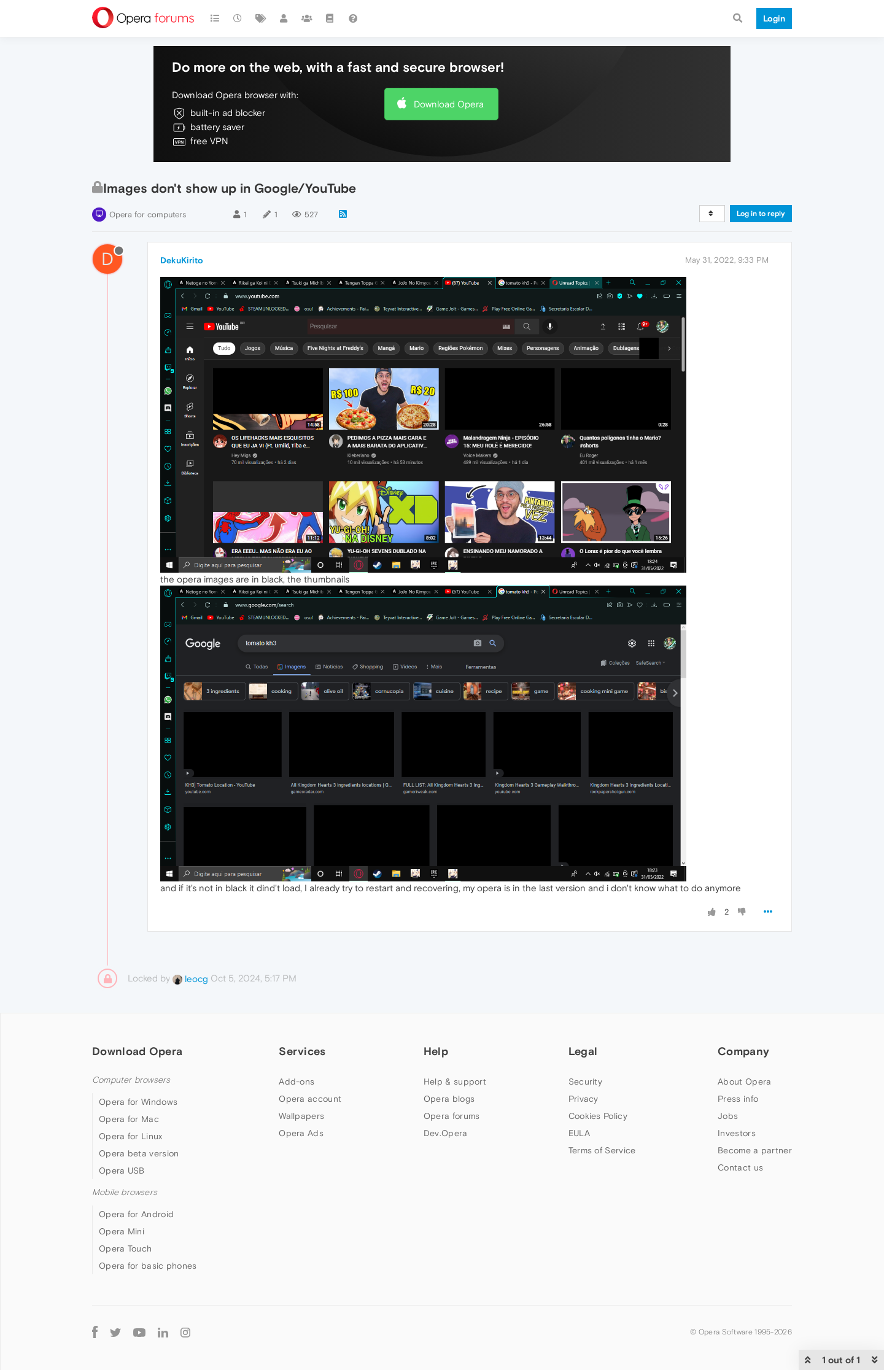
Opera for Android (136, 1214)
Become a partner (755, 1150)
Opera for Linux (131, 1136)
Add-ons (296, 1081)
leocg (190, 978)
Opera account (310, 1099)
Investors (737, 1133)
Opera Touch (125, 1248)
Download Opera (449, 104)
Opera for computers (147, 214)
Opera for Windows (138, 1102)
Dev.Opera (446, 1133)
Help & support (455, 1081)
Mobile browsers (124, 1192)
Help (436, 1051)
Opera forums (452, 1116)
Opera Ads (301, 1133)
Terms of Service (602, 1150)
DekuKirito (181, 260)
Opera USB (122, 1170)
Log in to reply (761, 213)
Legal (583, 1051)
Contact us (740, 1167)
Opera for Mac (129, 1119)
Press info (738, 1099)
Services (302, 1051)
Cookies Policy (597, 1116)
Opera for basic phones (148, 1266)
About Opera (744, 1081)
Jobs (728, 1116)
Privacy (583, 1099)
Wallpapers (301, 1116)
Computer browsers (131, 1080)
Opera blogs (449, 1099)
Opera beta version (139, 1153)
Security (585, 1081)
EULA (579, 1133)
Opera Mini (121, 1231)
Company (743, 1051)
